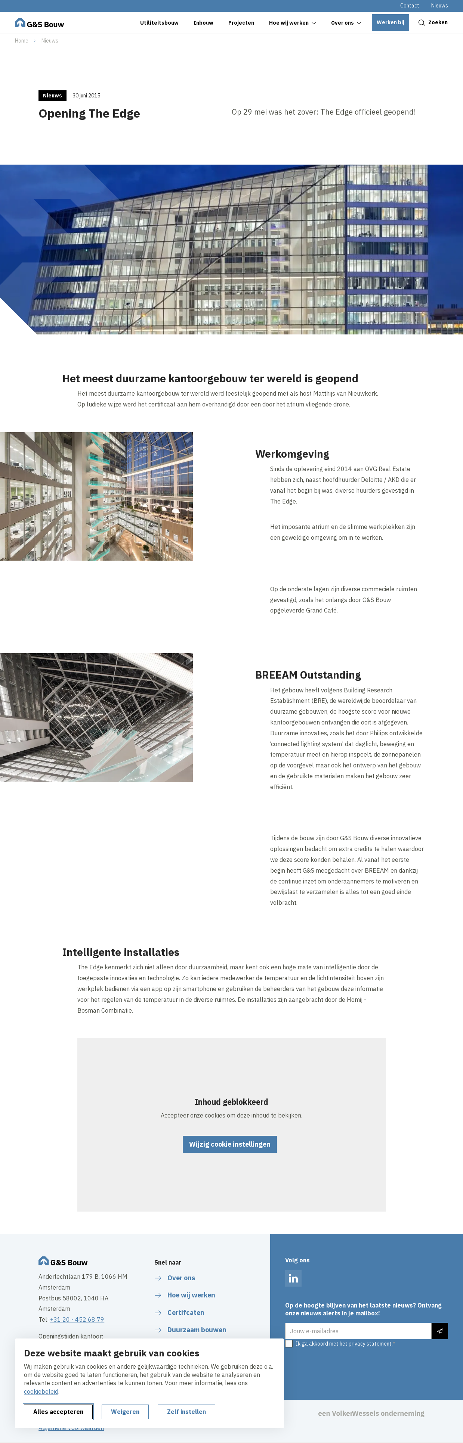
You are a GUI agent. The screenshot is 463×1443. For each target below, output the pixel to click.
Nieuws (439, 5)
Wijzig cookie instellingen (230, 1144)
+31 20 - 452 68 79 (77, 1319)
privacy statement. (371, 1343)
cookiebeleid (41, 1391)
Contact (409, 5)
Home (21, 40)
